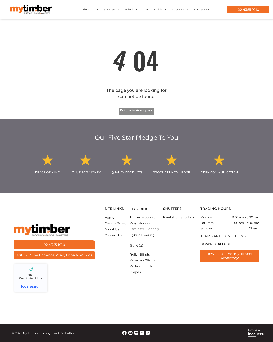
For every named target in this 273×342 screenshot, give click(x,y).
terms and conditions (223, 236)
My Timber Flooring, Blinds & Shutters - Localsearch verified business (30, 278)
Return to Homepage (136, 110)
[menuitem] (90, 9)
